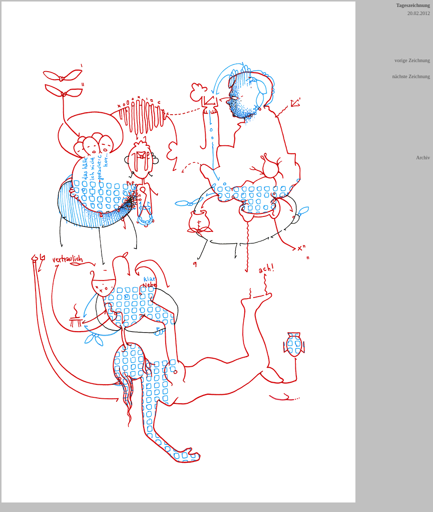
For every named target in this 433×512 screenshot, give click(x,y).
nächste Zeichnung (411, 76)
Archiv (423, 157)
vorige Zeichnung (412, 60)
